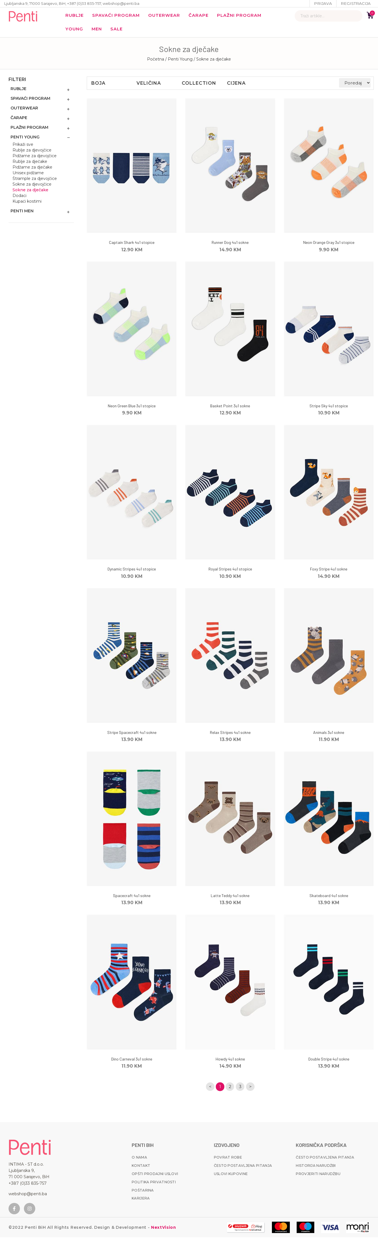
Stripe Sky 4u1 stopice (328, 407)
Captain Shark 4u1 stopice (131, 243)
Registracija (355, 3)
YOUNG (74, 30)
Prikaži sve (23, 145)
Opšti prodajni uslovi (155, 1175)
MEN (98, 30)
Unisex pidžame (28, 174)
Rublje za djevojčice (32, 151)
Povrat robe (228, 1159)
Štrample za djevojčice (35, 179)
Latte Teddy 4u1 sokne (230, 897)
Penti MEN (22, 212)
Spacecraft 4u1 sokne (131, 897)
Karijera (141, 1200)
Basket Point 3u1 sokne (230, 407)
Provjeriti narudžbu (318, 1175)
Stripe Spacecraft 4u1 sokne (131, 733)
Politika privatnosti (154, 1184)
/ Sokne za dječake (212, 60)
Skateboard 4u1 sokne (328, 897)
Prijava (322, 3)
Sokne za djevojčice (32, 185)
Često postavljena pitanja (243, 1167)
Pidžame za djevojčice (35, 157)
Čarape (201, 15)
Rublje (75, 15)
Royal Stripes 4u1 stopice (230, 570)
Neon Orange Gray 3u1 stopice (328, 243)
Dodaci (19, 197)
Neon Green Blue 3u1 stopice (132, 407)
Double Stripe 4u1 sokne (328, 1060)
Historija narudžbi (316, 1167)
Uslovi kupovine (231, 1175)
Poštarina (143, 1192)
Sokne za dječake (30, 191)
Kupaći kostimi (27, 202)
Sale (118, 30)
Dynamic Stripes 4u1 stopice (132, 570)
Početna (155, 60)
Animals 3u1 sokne (328, 733)
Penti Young (25, 138)
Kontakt (141, 1167)
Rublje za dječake (30, 162)
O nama (139, 1159)
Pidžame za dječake (32, 168)
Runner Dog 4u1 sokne (230, 243)
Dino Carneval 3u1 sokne (131, 1060)
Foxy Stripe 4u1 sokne (328, 570)
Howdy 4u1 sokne (230, 1060)
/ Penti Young (179, 60)
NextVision (163, 1229)
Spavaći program (117, 15)
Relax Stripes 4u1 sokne (230, 733)
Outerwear (166, 15)
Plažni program (242, 15)
